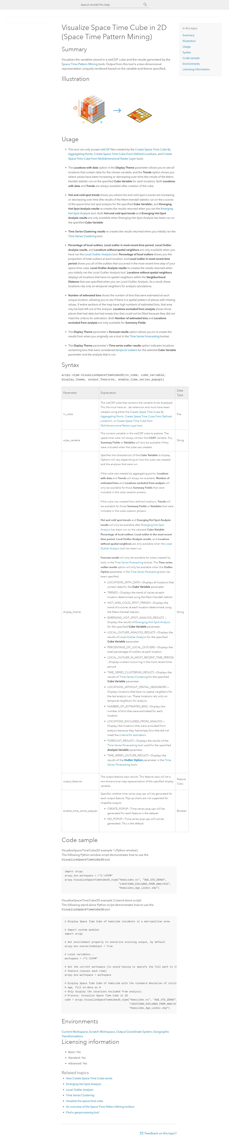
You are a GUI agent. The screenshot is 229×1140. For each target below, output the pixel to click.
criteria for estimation (132, 735)
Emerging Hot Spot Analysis (152, 623)
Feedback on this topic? (161, 1133)
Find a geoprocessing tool (82, 1112)
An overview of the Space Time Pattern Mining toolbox (100, 1106)
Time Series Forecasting (145, 336)
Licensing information (196, 69)
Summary (189, 35)
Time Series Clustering (82, 236)
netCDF (105, 149)
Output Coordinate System (134, 1031)
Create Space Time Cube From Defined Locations (125, 154)
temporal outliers (126, 350)
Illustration (189, 41)
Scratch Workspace (102, 1031)
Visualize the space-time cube (84, 1101)
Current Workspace (75, 1031)
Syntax (187, 52)
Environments (191, 63)
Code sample (191, 58)
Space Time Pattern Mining (80, 64)
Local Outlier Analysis (133, 637)
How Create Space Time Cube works (89, 1078)
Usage (187, 46)
